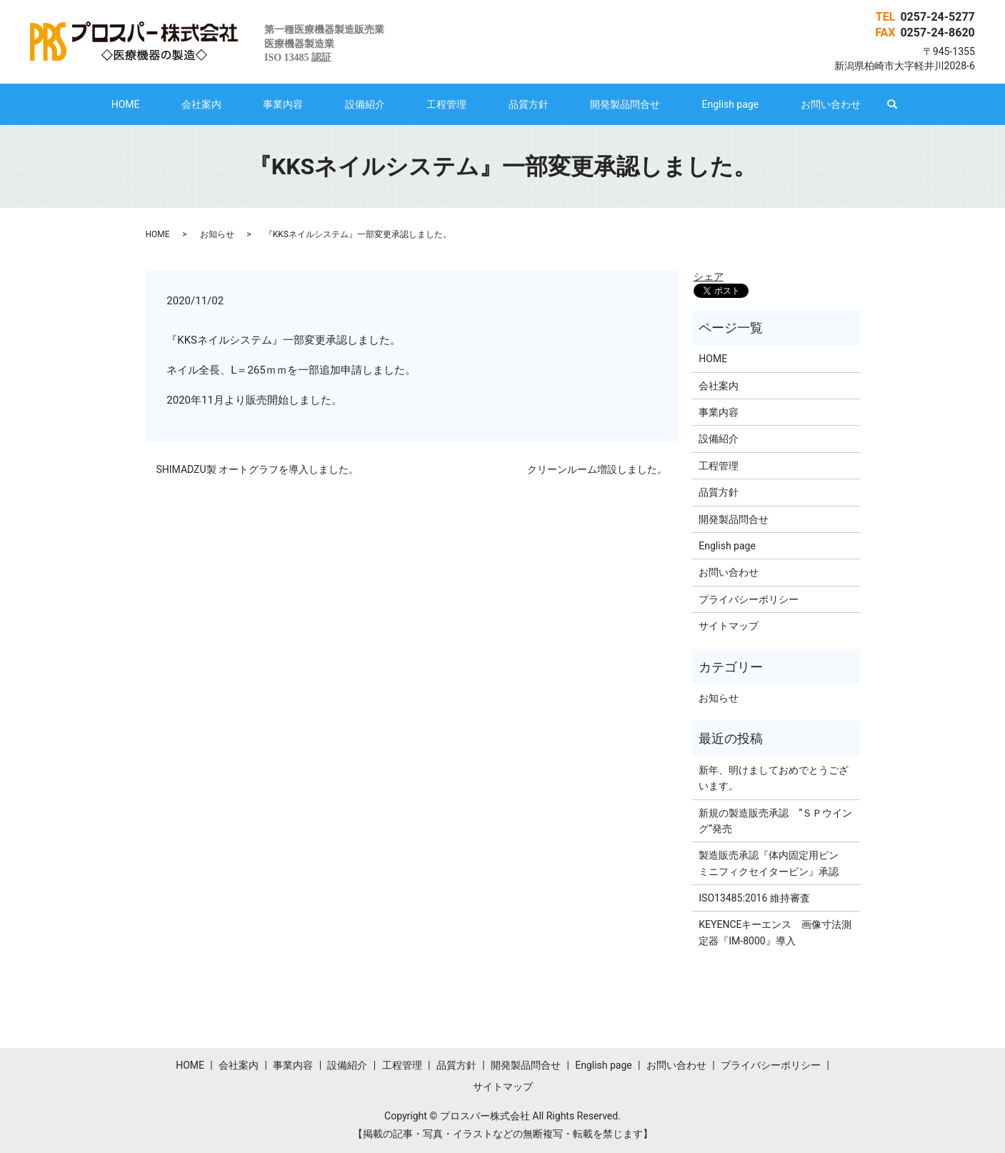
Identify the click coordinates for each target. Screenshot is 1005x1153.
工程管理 (446, 104)
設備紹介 (383, 104)
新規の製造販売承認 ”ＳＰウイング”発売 (775, 820)
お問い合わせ (759, 104)
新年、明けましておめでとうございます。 (774, 778)
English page (677, 104)
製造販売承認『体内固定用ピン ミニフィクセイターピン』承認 (774, 863)
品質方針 (511, 104)
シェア (709, 276)
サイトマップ (729, 626)
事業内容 (319, 104)
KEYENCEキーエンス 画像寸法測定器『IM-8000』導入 (775, 932)
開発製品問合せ (589, 104)
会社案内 (254, 104)
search (812, 104)
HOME (196, 104)
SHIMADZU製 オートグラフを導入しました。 (257, 469)
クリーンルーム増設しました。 (597, 469)
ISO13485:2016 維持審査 (754, 898)
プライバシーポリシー (749, 599)
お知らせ (217, 234)
